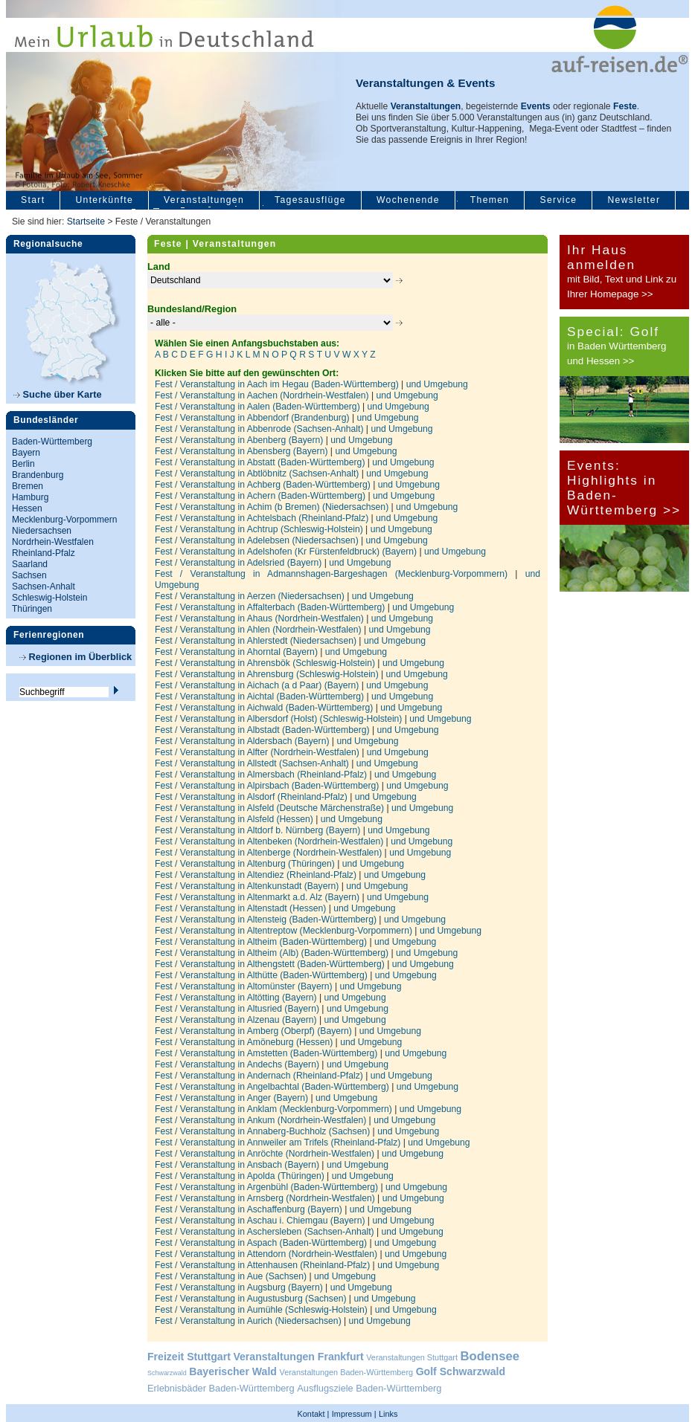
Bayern (26, 452)
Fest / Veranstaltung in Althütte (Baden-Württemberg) (262, 975)
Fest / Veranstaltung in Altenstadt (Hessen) (242, 908)
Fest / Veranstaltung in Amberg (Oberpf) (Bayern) (254, 1031)
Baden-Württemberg (52, 441)
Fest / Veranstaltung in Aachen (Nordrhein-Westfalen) (263, 395)
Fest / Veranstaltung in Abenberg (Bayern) (240, 440)
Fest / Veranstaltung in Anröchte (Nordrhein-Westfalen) (266, 1153)
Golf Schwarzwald (460, 1371)
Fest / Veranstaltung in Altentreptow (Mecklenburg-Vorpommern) (284, 930)
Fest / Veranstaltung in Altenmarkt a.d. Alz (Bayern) (258, 897)
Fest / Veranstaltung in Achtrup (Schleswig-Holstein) (260, 529)
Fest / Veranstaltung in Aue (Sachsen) (232, 1276)
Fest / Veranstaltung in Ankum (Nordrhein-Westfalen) (262, 1120)
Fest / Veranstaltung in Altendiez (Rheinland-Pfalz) (257, 875)
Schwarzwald (167, 1373)
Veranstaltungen (204, 200)
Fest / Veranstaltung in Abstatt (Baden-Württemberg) (261, 462)
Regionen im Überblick (75, 656)
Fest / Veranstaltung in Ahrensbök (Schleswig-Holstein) (266, 663)
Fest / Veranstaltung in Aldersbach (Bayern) (243, 741)
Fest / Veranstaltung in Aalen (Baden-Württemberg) (258, 406)
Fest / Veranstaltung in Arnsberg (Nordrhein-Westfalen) (266, 1198)
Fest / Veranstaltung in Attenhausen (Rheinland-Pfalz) (264, 1265)
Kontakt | (314, 1413)
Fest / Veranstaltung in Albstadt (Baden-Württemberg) (263, 730)
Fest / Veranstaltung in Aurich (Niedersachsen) (249, 1321)
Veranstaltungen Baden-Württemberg (347, 1372)
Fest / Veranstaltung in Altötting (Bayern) (237, 997)
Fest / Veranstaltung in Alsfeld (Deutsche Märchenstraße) (270, 808)
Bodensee (490, 1356)
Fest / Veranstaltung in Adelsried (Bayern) (239, 563)
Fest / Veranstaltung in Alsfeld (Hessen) (235, 819)
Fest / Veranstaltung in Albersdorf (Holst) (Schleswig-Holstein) (280, 719)
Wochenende (408, 200)
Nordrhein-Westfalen (53, 542)
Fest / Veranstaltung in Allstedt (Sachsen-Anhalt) (253, 763)
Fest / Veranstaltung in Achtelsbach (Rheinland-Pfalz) (263, 518)
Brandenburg (37, 475)
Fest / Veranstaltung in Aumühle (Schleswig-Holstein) (262, 1310)
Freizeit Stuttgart (189, 1357)
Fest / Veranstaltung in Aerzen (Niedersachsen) (251, 596)
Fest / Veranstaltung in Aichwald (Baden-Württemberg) (265, 707)
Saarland (30, 564)
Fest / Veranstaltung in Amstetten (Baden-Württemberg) (267, 1053)
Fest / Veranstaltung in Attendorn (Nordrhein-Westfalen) (267, 1254)
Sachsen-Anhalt (43, 586)
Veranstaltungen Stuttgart (412, 1357)
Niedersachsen (41, 531)
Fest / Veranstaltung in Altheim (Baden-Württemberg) (262, 942)
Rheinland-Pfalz (43, 553)
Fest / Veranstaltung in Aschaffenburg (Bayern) (250, 1209)
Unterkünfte (104, 200)
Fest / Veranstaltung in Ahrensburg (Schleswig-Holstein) (268, 674)
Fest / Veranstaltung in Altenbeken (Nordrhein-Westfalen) (270, 841)
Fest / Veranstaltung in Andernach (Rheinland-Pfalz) (260, 1075)
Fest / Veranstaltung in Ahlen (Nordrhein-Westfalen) (259, 629)
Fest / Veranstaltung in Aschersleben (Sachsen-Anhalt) (266, 1232)
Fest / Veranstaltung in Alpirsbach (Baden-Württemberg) (268, 786)
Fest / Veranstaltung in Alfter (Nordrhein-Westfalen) (258, 752)
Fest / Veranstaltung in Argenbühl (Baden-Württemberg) (267, 1187)
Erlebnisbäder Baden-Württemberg (221, 1388)
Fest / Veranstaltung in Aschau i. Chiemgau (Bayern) (261, 1220)
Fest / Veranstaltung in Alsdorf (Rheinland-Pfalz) (252, 797)
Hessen (27, 508)
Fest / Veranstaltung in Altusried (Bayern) (238, 1009)
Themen (490, 200)
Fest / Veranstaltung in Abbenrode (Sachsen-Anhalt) (260, 429)
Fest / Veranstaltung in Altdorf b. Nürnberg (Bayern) (259, 830)
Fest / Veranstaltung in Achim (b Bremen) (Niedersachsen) (273, 507)
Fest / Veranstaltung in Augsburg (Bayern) (240, 1287)
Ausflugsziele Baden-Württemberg (369, 1388)
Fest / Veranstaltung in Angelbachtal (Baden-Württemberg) (273, 1087)
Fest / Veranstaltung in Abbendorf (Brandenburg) (253, 418)
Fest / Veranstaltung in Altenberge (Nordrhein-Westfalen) (270, 852)
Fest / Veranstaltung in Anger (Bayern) (232, 1098)
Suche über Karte (57, 394)
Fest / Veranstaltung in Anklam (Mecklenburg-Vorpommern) (274, 1109)
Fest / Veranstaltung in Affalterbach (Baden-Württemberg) (271, 607)
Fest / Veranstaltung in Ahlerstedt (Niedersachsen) (257, 641)
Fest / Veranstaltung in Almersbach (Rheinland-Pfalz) (262, 774)
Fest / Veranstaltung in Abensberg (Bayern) (242, 451)
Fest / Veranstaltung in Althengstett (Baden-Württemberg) (271, 964)
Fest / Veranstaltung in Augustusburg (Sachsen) (252, 1298)
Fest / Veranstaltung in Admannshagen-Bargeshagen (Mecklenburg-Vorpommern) (335, 574)
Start (33, 200)
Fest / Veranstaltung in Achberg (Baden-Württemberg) (264, 484)
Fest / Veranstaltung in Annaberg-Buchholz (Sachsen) (264, 1131)
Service (558, 200)
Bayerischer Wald (233, 1371)
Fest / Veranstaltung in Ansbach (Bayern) (238, 1165)
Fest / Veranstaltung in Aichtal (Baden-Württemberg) (260, 696)
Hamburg (30, 497)
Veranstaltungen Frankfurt (298, 1357)
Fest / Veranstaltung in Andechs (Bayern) (238, 1064)
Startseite (86, 221)
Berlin (23, 464)
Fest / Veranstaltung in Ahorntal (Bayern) (237, 652)
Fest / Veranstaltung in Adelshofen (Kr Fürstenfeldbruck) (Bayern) (287, 551)
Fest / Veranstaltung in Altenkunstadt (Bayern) (248, 886)
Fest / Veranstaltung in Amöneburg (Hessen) (245, 1042)
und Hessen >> (600, 360)
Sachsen (29, 575)
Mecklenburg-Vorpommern (64, 519)
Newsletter (633, 200)
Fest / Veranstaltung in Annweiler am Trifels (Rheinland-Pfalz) (279, 1142)
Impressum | (354, 1413)
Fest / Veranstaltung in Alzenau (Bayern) (237, 1020)
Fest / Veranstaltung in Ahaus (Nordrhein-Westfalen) (260, 618)
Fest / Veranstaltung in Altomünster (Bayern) (245, 986)
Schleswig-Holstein (49, 597)
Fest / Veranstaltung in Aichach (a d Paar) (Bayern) (258, 685)
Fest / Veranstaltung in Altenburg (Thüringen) (246, 864)
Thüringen (32, 609)
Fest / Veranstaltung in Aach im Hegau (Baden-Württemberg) (278, 384)
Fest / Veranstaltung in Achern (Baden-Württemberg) (261, 496)
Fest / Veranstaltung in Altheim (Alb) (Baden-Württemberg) (273, 953)
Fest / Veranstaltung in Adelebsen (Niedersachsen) (258, 540)
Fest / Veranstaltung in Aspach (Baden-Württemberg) (262, 1243)
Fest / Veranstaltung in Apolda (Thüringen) (241, 1176)
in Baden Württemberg (616, 346)
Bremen (27, 486)
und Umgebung (437, 384)
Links (388, 1413)
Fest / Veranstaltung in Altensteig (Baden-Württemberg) (267, 919)
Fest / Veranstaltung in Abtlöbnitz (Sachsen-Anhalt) (258, 473)
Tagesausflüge (310, 200)
